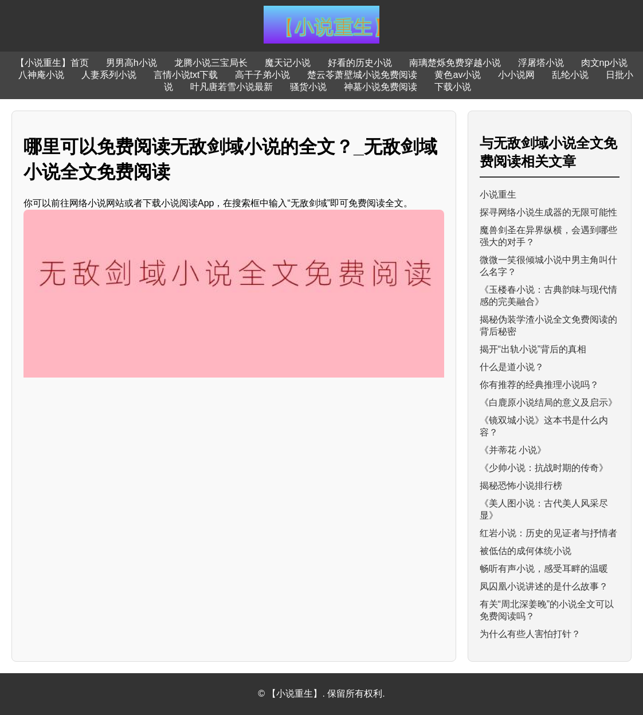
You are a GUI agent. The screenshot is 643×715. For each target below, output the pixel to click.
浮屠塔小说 (541, 63)
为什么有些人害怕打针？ (530, 634)
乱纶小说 (570, 75)
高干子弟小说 (262, 75)
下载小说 (452, 87)
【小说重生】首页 (52, 63)
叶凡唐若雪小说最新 (231, 87)
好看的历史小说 (360, 63)
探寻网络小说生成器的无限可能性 (548, 212)
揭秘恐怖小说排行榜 (521, 485)
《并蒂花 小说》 (513, 450)
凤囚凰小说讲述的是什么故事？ (544, 586)
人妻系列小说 (108, 75)
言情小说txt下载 (186, 75)
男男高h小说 (131, 63)
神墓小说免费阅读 (380, 87)
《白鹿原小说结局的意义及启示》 (548, 402)
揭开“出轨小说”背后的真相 (533, 349)
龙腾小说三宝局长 (211, 63)
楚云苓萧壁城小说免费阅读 (362, 75)
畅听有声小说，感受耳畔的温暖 (544, 568)
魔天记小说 (288, 63)
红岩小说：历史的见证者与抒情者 (548, 533)
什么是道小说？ (512, 367)
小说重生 (498, 194)
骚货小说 (308, 87)
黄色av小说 (457, 75)
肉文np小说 (604, 63)
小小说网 (516, 75)
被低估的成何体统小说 (525, 551)
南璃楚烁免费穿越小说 (455, 63)
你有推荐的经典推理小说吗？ (539, 385)
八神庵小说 (41, 75)
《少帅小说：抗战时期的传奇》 (544, 468)
